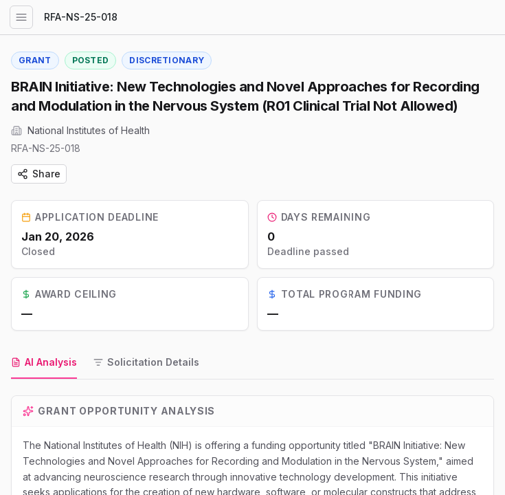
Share (38, 173)
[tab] (44, 363)
